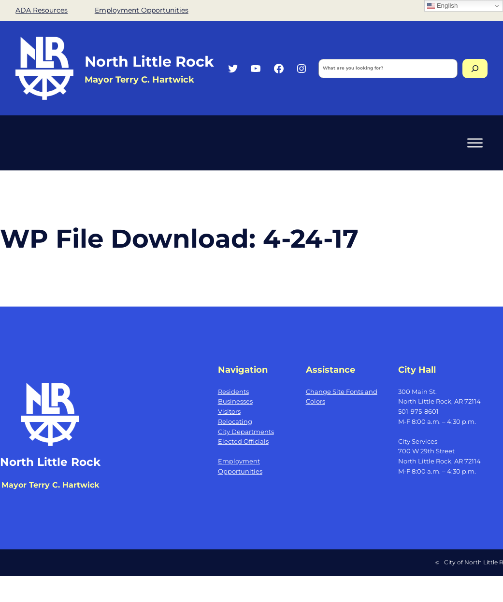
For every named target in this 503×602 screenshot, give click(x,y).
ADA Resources (41, 10)
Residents (233, 391)
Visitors (229, 411)
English (442, 6)
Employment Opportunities (141, 10)
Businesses (235, 401)
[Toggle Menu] (475, 143)
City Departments (246, 431)
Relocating (235, 421)
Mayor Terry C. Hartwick (139, 79)
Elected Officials (243, 441)
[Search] (475, 68)
